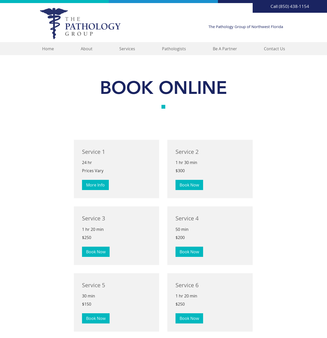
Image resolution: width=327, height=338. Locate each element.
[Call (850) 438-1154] (290, 6)
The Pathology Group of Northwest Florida (245, 26)
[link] (116, 151)
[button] (95, 185)
